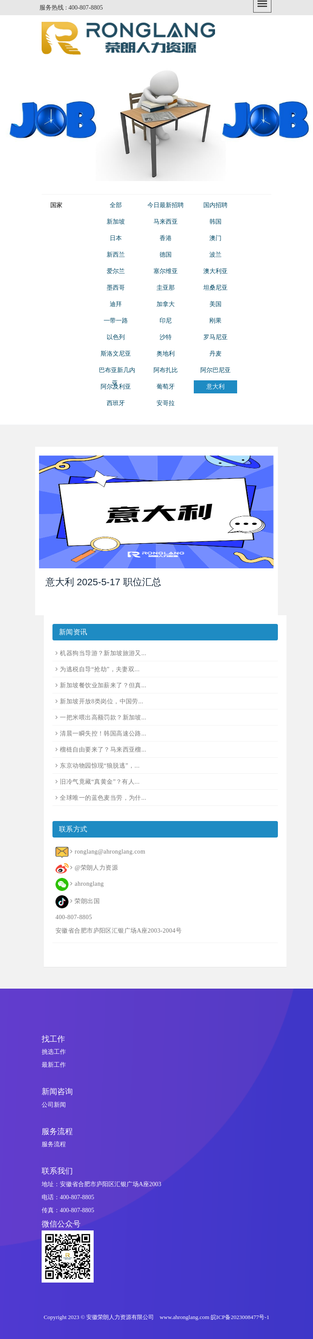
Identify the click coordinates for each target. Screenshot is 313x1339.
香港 (166, 238)
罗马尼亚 (215, 337)
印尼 (166, 320)
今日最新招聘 (165, 205)
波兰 (215, 254)
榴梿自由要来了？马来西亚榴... (103, 749)
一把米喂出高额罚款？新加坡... (103, 717)
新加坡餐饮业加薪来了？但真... (103, 685)
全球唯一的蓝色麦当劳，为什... (103, 798)
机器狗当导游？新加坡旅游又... (103, 653)
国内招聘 (215, 205)
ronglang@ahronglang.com (110, 851)
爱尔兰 (116, 271)
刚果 (215, 320)
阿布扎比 (165, 370)
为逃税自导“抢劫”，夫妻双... (100, 669)
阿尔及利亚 (116, 386)
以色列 (116, 337)
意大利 (215, 386)
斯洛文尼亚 (116, 353)
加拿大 (165, 304)
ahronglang (89, 884)
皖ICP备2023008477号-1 (240, 1317)
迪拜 (116, 304)
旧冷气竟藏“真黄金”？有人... (100, 781)
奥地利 (165, 353)
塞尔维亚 (165, 271)
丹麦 (215, 353)
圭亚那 (165, 287)
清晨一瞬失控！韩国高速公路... (103, 733)
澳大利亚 (215, 271)
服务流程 (54, 1144)
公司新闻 (54, 1105)
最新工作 (54, 1065)
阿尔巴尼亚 (215, 370)
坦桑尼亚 (215, 287)
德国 (166, 254)
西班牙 (116, 403)
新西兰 (116, 254)
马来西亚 (165, 221)
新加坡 (116, 221)
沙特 (166, 337)
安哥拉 (165, 403)
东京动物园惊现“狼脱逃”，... (100, 765)
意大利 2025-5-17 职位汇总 (103, 582)
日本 (116, 238)
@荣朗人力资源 (96, 867)
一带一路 (116, 320)
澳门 (215, 238)
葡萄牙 (165, 386)
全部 (116, 205)
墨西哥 (116, 287)
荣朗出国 (87, 901)
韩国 (215, 221)
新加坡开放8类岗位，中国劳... (101, 701)
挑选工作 (54, 1052)
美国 (215, 304)
